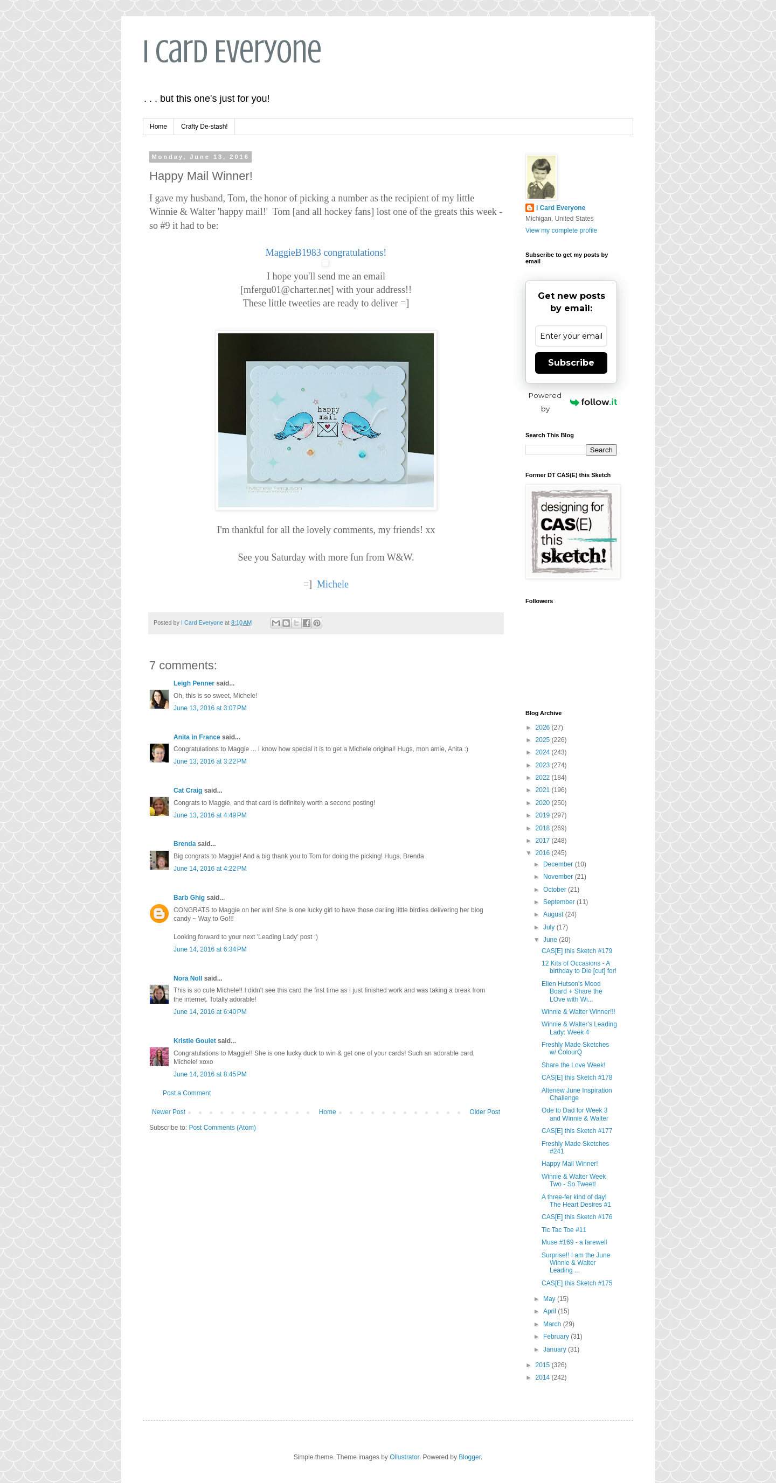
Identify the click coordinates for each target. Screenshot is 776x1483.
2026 (544, 727)
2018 (544, 828)
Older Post (484, 1112)
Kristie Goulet (195, 1041)
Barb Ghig (189, 897)
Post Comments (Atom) (222, 1127)
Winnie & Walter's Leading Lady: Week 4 (579, 1028)
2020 (544, 803)
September (560, 902)
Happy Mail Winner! (570, 1163)
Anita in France (197, 737)
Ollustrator (404, 1457)
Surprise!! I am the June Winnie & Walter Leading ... (576, 1263)
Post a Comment (187, 1093)
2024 (544, 752)
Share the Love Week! (574, 1065)
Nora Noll (188, 978)
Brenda (185, 844)
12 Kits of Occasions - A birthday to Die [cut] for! (579, 967)
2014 (544, 1377)
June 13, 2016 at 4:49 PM (210, 815)
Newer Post (168, 1112)
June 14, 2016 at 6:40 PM (210, 1012)
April (550, 1311)
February (557, 1336)
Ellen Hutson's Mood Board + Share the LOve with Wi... (572, 991)
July (550, 927)
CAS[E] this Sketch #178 (577, 1077)
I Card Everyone (232, 51)
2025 (544, 740)
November (559, 876)
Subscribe (571, 363)
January (555, 1349)
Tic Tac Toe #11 (564, 1230)
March (553, 1324)
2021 (544, 790)
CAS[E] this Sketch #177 (577, 1131)
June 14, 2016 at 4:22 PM (210, 868)
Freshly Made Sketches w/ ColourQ (575, 1048)
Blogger (470, 1457)
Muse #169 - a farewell (574, 1242)
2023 (544, 765)
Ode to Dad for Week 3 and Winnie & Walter (575, 1114)
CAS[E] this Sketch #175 (577, 1283)
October (555, 889)
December (559, 864)
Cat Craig (188, 790)
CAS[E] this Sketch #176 (577, 1217)
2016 (544, 853)
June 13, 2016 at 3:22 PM (210, 761)
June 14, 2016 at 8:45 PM (210, 1074)
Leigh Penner (194, 683)
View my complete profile (561, 230)
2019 (544, 815)
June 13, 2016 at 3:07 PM (210, 708)
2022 (544, 777)
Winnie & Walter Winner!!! (578, 1012)
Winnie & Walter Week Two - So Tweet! (574, 1180)
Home (158, 126)
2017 (544, 840)
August (554, 914)
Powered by (573, 402)
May (550, 1299)
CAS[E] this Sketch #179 (577, 951)
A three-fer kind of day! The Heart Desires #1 (576, 1200)
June (551, 939)
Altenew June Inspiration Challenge (577, 1094)
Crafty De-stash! (204, 126)
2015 (544, 1365)
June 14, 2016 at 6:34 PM (210, 949)
